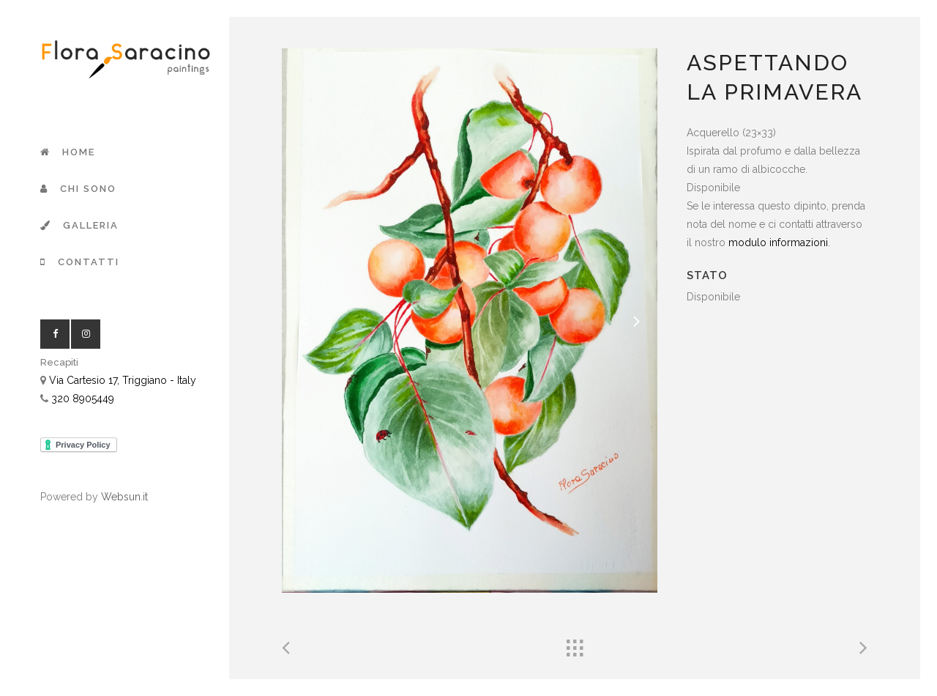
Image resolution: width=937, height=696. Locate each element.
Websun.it (124, 497)
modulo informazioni (778, 242)
